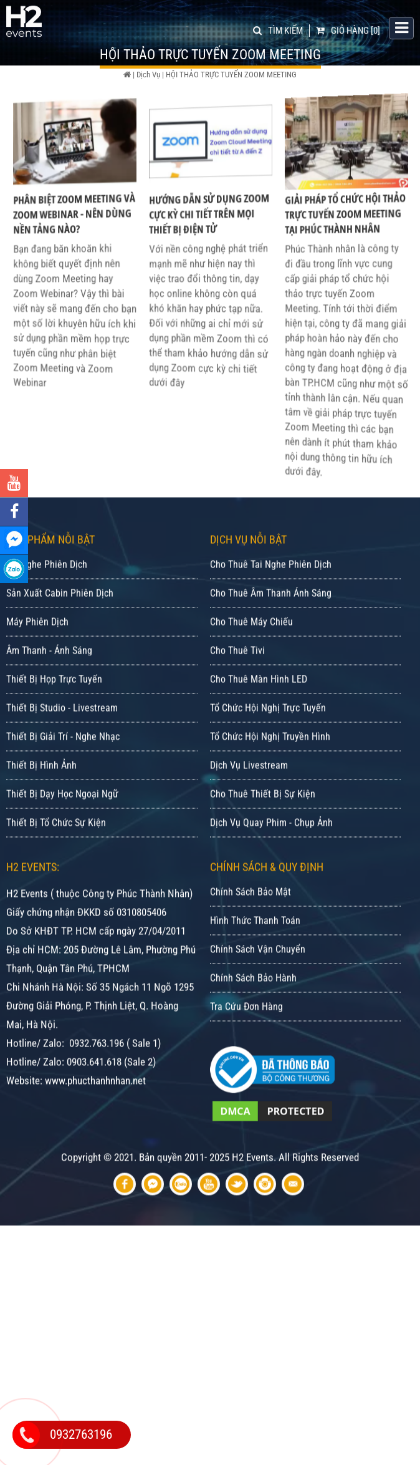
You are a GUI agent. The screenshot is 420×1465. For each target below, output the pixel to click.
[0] (348, 29)
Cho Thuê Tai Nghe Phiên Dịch (271, 588)
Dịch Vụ (148, 74)
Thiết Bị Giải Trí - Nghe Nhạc (63, 760)
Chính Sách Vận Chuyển (257, 973)
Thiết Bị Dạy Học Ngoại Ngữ (62, 817)
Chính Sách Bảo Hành (253, 1001)
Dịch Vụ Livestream (249, 789)
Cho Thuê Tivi (237, 674)
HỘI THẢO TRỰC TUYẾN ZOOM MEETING (231, 74)
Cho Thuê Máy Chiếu (251, 645)
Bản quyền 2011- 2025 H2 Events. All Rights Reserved (249, 1180)
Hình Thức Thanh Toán (255, 944)
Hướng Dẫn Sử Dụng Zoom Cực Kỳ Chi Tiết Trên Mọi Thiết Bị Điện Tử (209, 226)
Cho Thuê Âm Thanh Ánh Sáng (271, 616)
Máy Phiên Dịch (37, 645)
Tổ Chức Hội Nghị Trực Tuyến (268, 731)
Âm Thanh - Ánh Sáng (49, 674)
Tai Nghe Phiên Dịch (46, 588)
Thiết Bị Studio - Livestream (62, 731)
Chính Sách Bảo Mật (250, 915)
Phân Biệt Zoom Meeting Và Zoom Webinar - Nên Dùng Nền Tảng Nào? (75, 226)
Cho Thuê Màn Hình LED (258, 702)
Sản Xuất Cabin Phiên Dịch (59, 616)
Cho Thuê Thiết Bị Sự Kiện (262, 817)
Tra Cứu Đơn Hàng (246, 1030)
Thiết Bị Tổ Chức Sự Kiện (56, 846)
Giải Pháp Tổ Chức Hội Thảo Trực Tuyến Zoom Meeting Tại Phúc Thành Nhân (345, 226)
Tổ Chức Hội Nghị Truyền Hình (270, 760)
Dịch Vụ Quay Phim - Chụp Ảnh (271, 846)
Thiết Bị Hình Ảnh (41, 789)
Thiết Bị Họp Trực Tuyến (54, 702)
